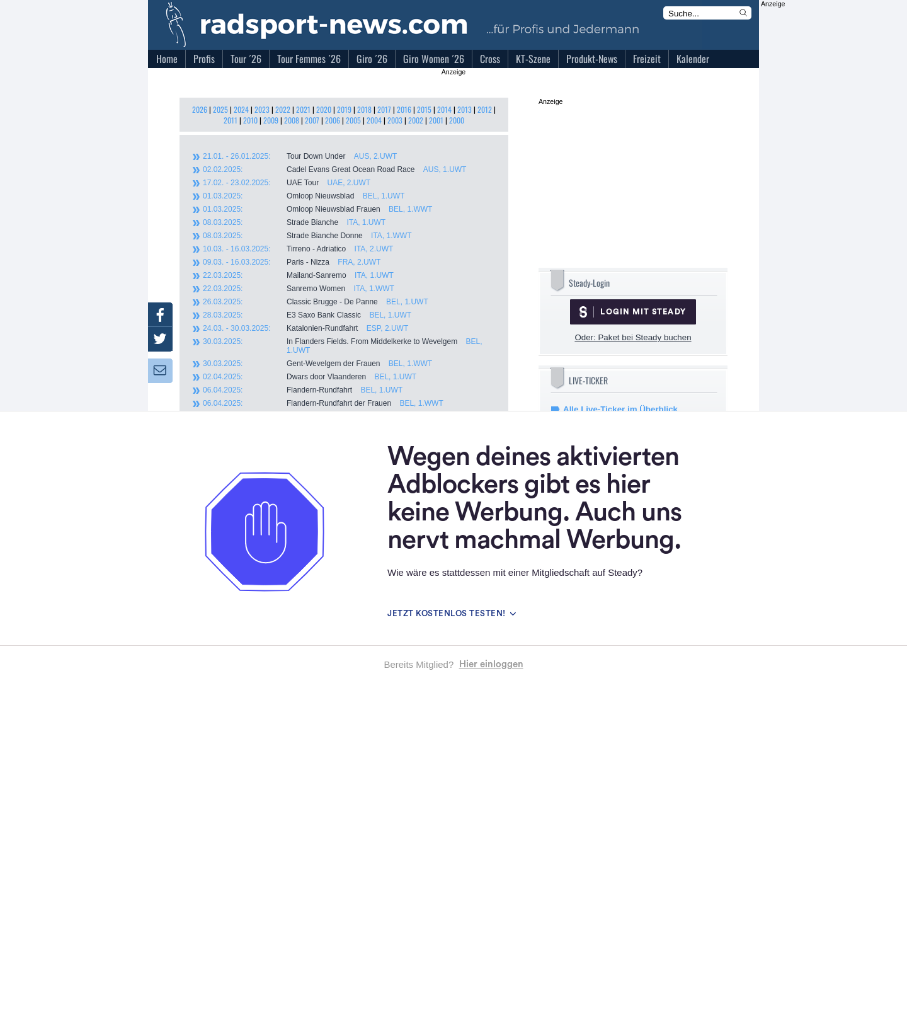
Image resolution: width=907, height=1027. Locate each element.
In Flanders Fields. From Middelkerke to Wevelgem (342, 346)
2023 (262, 109)
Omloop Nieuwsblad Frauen (317, 209)
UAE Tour (286, 182)
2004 (374, 120)
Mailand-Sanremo (298, 275)
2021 (303, 109)
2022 (282, 109)
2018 (364, 109)
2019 (344, 109)
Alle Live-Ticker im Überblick (620, 409)
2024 (241, 109)
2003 (394, 120)
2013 (464, 109)
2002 (415, 120)
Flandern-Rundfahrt (302, 390)
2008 (291, 120)
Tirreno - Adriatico (298, 248)
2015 (424, 109)
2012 (484, 109)
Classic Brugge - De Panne (315, 301)
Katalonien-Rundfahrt (305, 328)
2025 (220, 109)
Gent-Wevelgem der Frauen (317, 363)
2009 (270, 120)
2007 (312, 120)
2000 (456, 120)
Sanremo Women (298, 288)
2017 (384, 109)
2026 (199, 109)
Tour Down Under (300, 156)
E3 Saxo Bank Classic (307, 315)
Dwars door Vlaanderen (309, 376)
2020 (323, 109)
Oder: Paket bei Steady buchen (632, 337)
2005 (353, 120)
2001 (436, 120)
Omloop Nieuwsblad (303, 196)
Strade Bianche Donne (307, 235)
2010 (250, 120)
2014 (444, 109)
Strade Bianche (294, 222)
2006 (332, 120)
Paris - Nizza (291, 262)
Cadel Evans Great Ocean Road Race (334, 169)
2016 (404, 109)
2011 (230, 120)
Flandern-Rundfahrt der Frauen (323, 403)
